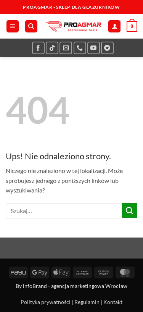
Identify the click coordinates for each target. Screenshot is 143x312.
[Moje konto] (114, 26)
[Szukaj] (31, 26)
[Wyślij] (129, 210)
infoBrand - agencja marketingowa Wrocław (75, 286)
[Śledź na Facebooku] (38, 48)
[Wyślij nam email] (65, 48)
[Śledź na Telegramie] (107, 48)
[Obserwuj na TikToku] (52, 48)
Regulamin (87, 302)
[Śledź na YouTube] (93, 48)
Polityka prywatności (46, 302)
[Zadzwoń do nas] (80, 48)
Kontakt (112, 302)
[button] (12, 26)
